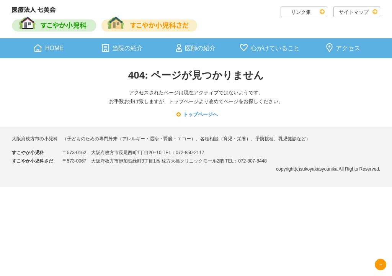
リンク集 (301, 12)
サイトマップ (354, 12)
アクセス (348, 48)
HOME (54, 48)
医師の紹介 (200, 48)
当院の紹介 (127, 48)
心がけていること (275, 48)
